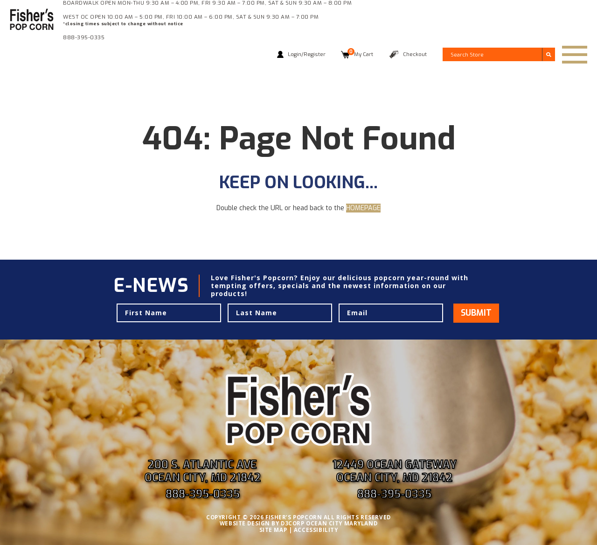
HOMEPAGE (363, 208)
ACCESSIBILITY (316, 529)
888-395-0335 (83, 37)
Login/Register (307, 54)
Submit (476, 313)
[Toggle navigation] (574, 55)
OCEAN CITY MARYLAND (341, 523)
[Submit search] (548, 54)
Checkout (415, 54)
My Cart (360, 54)
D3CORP (292, 523)
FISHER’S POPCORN (293, 517)
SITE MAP (273, 529)
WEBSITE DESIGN (245, 523)
